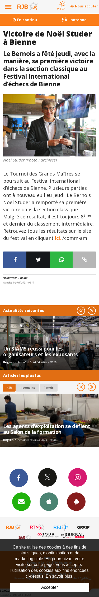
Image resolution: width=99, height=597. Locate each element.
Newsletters (21, 501)
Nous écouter (86, 6)
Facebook (19, 478)
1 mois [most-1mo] (49, 387)
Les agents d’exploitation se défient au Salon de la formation (46, 429)
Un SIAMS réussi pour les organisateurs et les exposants (40, 351)
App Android (76, 501)
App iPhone (49, 501)
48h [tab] (9, 387)
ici (57, 238)
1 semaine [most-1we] (27, 387)
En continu (25, 19)
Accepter (49, 587)
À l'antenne (74, 19)
